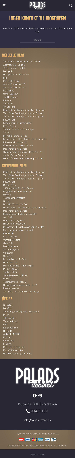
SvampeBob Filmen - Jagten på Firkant (21, 61)
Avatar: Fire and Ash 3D (14, 87)
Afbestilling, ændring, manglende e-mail (21, 311)
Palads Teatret (37, 3)
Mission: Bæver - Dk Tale (14, 259)
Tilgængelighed (10, 321)
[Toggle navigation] (4, 5)
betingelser (33, 433)
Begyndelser (9, 120)
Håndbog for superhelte (14, 223)
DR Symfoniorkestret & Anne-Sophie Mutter (23, 158)
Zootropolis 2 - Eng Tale (14, 68)
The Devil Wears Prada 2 (14, 282)
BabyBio (7, 308)
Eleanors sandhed (11, 288)
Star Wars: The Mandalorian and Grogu (21, 291)
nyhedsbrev (22, 433)
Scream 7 (8, 256)
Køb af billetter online (13, 350)
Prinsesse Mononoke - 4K (15, 142)
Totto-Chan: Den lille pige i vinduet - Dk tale (23, 113)
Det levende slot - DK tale (15, 149)
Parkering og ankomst (13, 347)
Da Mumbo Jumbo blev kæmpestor (20, 214)
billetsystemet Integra (41, 445)
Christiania (8, 253)
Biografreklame (10, 327)
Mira (5, 78)
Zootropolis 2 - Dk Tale (14, 65)
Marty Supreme (10, 246)
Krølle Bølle (8, 233)
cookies (54, 433)
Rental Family (9, 126)
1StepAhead (61, 445)
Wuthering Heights (11, 240)
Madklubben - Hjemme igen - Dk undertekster (24, 110)
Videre (37, 39)
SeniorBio (7, 305)
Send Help (8, 217)
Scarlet (6, 132)
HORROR (7, 331)
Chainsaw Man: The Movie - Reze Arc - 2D (22, 152)
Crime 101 (8, 243)
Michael (7, 278)
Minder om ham (10, 262)
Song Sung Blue (10, 94)
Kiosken (7, 337)
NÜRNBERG (8, 90)
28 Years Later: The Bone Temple (18, 129)
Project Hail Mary (11, 269)
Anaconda (8, 103)
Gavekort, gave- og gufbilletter (17, 353)
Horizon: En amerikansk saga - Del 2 (20, 285)
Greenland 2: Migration (13, 220)
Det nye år (8, 71)
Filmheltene (8, 340)
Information (9, 318)
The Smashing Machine (14, 198)
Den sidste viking (11, 81)
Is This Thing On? (11, 249)
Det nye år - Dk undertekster (16, 74)
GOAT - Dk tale (10, 236)
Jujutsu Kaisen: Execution (15, 155)
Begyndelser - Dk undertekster (17, 123)
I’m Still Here (9, 107)
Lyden (6, 315)
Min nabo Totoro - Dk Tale (15, 136)
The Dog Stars (10, 272)
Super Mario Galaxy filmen (15, 275)
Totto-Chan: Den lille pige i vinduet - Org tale (23, 116)
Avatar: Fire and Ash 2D (14, 84)
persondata (44, 433)
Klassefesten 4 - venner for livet (18, 145)
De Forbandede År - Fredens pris (18, 265)
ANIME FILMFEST (11, 334)
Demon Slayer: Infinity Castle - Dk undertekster (25, 139)
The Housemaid (10, 97)
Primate (7, 100)
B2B (5, 324)
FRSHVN (7, 344)
